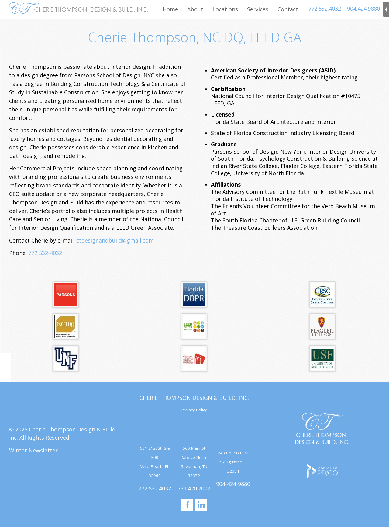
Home (170, 9)
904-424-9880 (233, 483)
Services (257, 9)
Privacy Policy (194, 410)
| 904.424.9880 (361, 8)
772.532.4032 (154, 488)
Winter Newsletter (33, 450)
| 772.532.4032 (322, 8)
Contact (287, 9)
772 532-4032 (45, 253)
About (195, 9)
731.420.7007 (193, 488)
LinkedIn (201, 505)
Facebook (187, 505)
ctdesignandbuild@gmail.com (115, 240)
